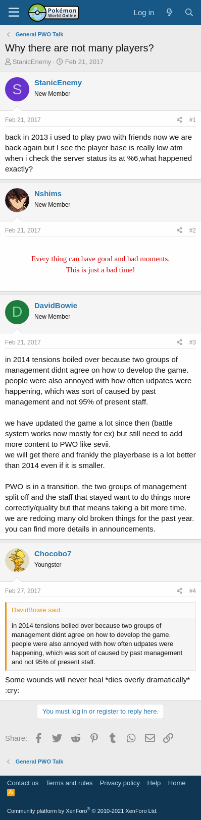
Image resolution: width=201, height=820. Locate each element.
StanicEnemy (32, 62)
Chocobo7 (52, 553)
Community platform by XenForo (82, 811)
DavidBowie (55, 305)
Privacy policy (120, 783)
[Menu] (14, 12)
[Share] (179, 120)
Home (177, 783)
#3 (192, 342)
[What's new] (169, 12)
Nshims (48, 193)
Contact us (22, 783)
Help (154, 783)
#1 (192, 120)
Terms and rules (69, 783)
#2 (192, 230)
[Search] (189, 12)
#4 (192, 591)
